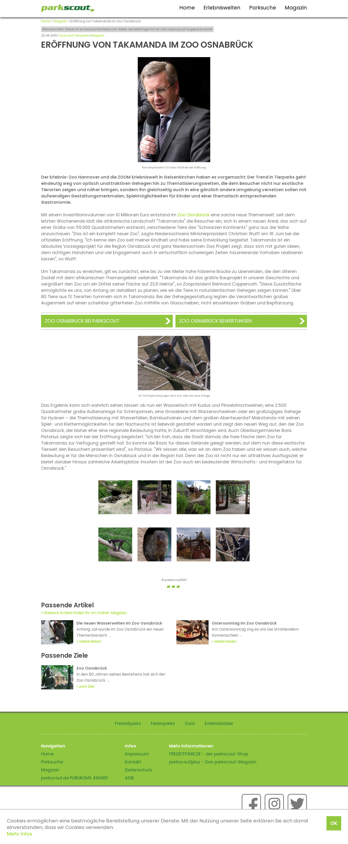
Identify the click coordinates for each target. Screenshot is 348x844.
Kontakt (133, 762)
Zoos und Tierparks (74, 35)
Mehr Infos (19, 833)
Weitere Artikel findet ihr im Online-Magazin (85, 613)
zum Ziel (86, 686)
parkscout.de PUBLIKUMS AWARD (74, 778)
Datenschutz (138, 770)
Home (187, 7)
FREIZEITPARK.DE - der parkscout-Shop (208, 754)
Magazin (296, 7)
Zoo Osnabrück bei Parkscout (82, 321)
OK (333, 823)
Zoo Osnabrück (194, 215)
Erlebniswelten (221, 7)
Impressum (137, 754)
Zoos (190, 723)
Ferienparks (163, 723)
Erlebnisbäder (219, 723)
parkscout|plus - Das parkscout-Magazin (212, 762)
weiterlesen (90, 641)
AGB (129, 778)
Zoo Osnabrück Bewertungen (215, 321)
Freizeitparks (128, 723)
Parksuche (262, 7)
